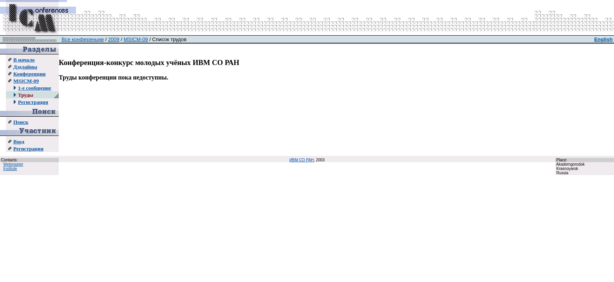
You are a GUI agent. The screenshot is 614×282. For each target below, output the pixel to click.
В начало (23, 60)
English (603, 39)
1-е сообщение (34, 88)
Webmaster (13, 164)
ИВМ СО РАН (301, 160)
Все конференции (82, 39)
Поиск (20, 122)
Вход (18, 142)
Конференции (29, 74)
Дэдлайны (25, 67)
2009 (113, 39)
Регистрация (33, 102)
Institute (10, 168)
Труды (25, 95)
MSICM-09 (26, 81)
